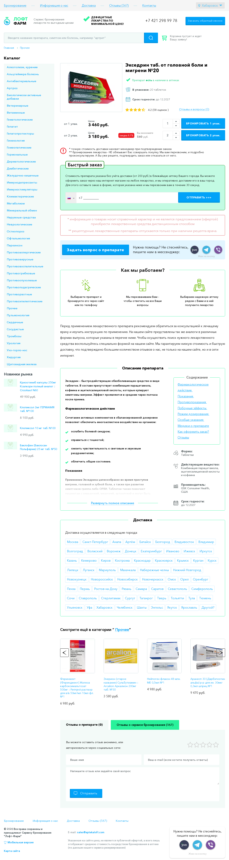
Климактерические (20, 196)
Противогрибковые (21, 273)
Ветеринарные (17, 105)
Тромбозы (14, 336)
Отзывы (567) (119, 5)
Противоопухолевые (22, 280)
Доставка (89, 5)
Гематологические (20, 119)
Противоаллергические (24, 252)
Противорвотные (19, 294)
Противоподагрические (24, 287)
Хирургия (14, 357)
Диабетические (18, 168)
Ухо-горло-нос (17, 350)
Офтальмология (18, 238)
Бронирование (15, 5)
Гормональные (17, 154)
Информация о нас (54, 5)
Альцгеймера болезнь (23, 74)
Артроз (12, 88)
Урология (13, 343)
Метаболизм (16, 203)
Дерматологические (21, 161)
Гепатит (12, 126)
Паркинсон (14, 245)
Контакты (149, 5)
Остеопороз (15, 231)
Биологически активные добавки (24, 96)
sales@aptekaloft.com (90, 832)
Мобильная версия (21, 842)
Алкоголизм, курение (22, 67)
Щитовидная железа (21, 364)
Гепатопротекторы (20, 133)
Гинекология (16, 140)
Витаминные (16, 112)
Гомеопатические (19, 147)
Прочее (25, 48)
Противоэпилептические (25, 301)
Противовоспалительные (25, 266)
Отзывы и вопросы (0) (194, 109)
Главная (9, 48)
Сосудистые (15, 329)
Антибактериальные (21, 81)
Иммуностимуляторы (22, 189)
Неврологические (19, 224)
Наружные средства (21, 217)
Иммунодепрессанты (22, 182)
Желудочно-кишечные (23, 175)
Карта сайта (12, 850)
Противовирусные (20, 259)
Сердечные (15, 322)
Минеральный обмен (22, 210)
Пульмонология (18, 315)
